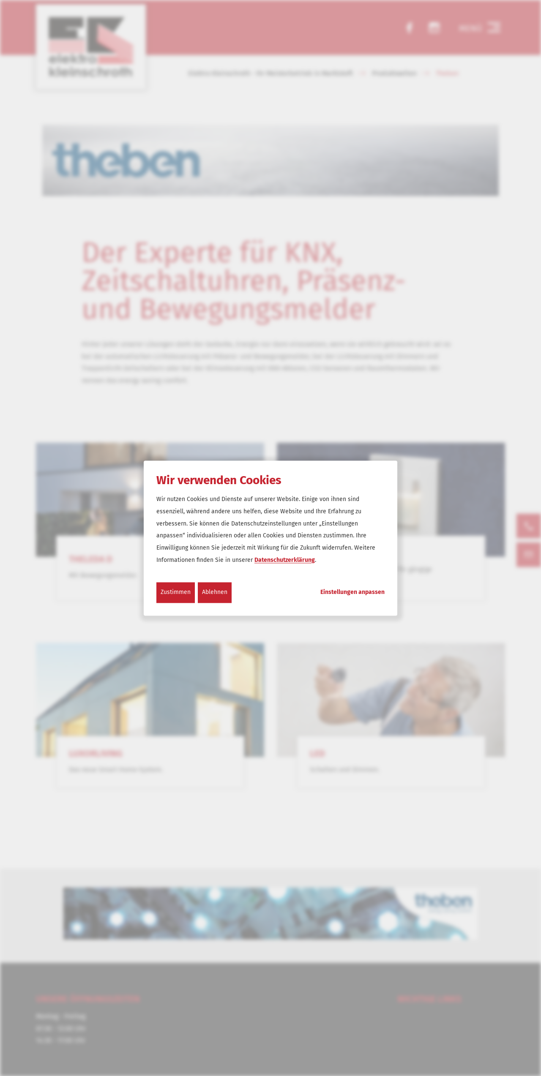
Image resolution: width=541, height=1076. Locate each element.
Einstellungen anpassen (352, 592)
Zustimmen (176, 592)
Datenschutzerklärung (284, 560)
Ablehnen (214, 592)
